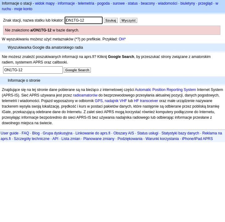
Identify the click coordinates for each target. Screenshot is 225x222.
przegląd (205, 3)
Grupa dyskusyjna (57, 133)
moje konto (23, 9)
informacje (66, 3)
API (55, 139)
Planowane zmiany (99, 139)
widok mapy (44, 3)
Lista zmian (71, 139)
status (133, 3)
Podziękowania (129, 139)
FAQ (25, 133)
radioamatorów (85, 95)
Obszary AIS (123, 133)
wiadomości (167, 3)
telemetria (86, 3)
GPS (99, 101)
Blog (36, 133)
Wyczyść (128, 20)
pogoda (103, 3)
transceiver (149, 101)
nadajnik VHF (116, 101)
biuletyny (187, 3)
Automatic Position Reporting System (165, 90)
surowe (119, 3)
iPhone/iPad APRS (197, 139)
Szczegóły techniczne (31, 139)
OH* (122, 39)
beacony (148, 3)
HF (136, 101)
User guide (10, 133)
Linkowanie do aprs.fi (92, 133)
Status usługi (148, 133)
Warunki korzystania (162, 139)
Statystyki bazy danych (180, 133)
